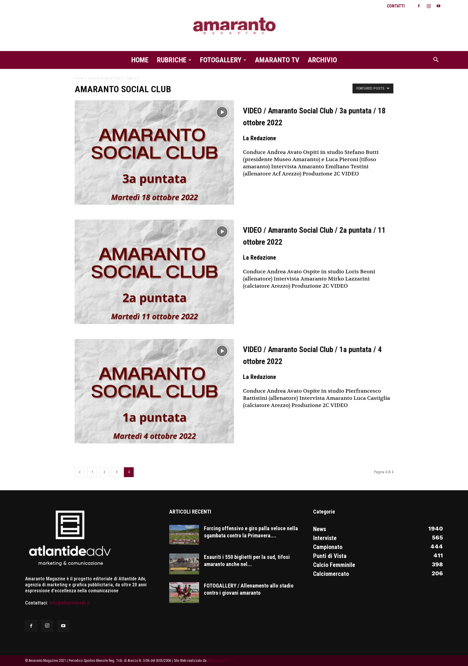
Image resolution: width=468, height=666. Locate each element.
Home (140, 60)
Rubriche (174, 60)
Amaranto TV (277, 60)
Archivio (322, 60)
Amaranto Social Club (105, 78)
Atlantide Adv (217, 661)
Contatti (396, 6)
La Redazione (259, 138)
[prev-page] (80, 472)
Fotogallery (223, 60)
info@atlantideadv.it (69, 603)
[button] (436, 60)
